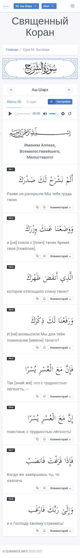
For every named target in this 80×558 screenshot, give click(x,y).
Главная (12, 50)
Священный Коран (40, 26)
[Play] (10, 113)
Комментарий (60, 207)
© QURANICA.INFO (15, 551)
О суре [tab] (31, 102)
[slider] (23, 114)
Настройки (59, 101)
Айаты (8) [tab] (14, 102)
